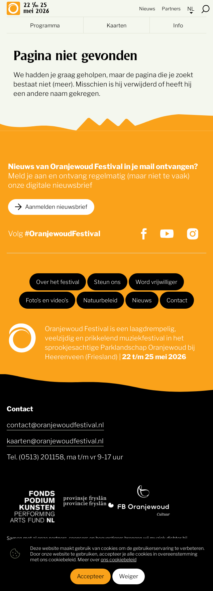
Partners (171, 8)
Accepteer (90, 576)
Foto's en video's (47, 300)
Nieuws (147, 8)
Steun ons (107, 281)
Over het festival (57, 281)
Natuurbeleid (100, 300)
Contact (177, 300)
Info (178, 25)
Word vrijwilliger (156, 281)
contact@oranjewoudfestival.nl (55, 424)
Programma (45, 25)
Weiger (128, 576)
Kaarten (116, 25)
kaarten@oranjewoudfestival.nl (55, 440)
